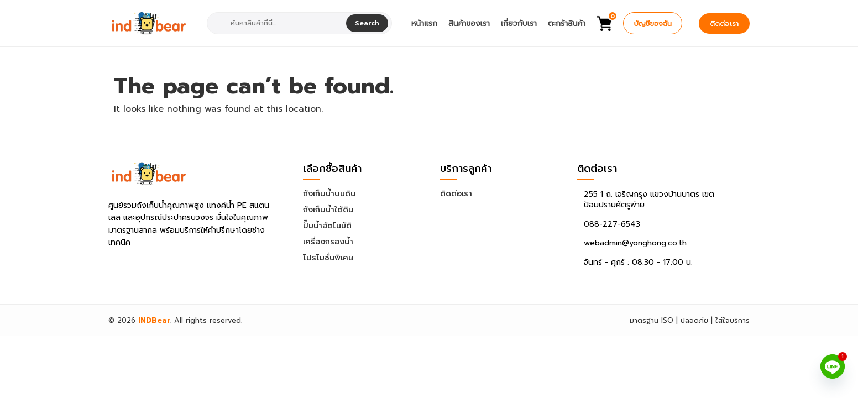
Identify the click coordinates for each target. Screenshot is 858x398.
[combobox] (277, 23)
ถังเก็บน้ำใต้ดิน (328, 210)
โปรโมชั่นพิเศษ (328, 258)
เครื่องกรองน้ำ (328, 242)
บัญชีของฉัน (653, 23)
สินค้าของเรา (469, 23)
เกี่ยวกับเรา (519, 23)
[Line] (832, 366)
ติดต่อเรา (724, 23)
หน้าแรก (424, 23)
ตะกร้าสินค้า (566, 23)
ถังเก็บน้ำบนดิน (329, 194)
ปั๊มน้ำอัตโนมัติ (327, 226)
